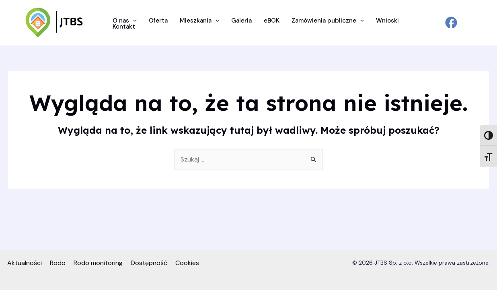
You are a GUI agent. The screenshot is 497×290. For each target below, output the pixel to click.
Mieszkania (199, 21)
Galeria (241, 21)
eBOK (271, 21)
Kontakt (124, 27)
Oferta (158, 21)
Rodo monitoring (98, 263)
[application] (133, 21)
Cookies (187, 263)
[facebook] (451, 23)
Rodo (58, 263)
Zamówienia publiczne (328, 21)
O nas (125, 21)
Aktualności (24, 263)
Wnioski (387, 21)
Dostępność (149, 263)
